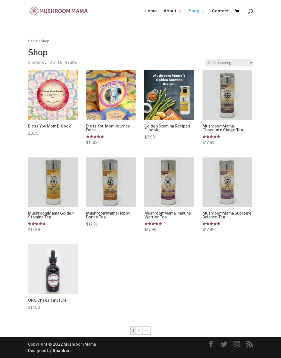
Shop (194, 11)
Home (151, 11)
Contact (220, 11)
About (170, 11)
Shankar (61, 350)
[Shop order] (229, 62)
